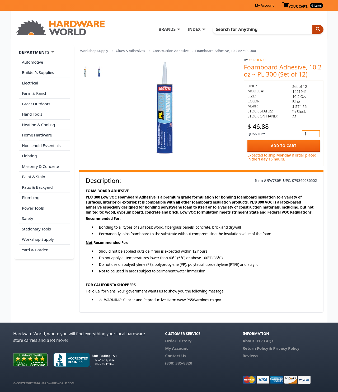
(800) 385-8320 (178, 363)
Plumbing (30, 197)
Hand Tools (32, 114)
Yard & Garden (35, 249)
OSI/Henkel (258, 60)
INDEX (194, 29)
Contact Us (175, 355)
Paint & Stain (33, 176)
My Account (264, 5)
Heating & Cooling (38, 124)
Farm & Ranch (35, 93)
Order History (178, 340)
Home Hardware (37, 135)
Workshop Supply (94, 50)
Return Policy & (257, 348)
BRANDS (167, 29)
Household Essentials (41, 145)
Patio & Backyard (37, 187)
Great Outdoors (36, 103)
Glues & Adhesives (130, 50)
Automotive (32, 62)
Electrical (30, 83)
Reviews (250, 355)
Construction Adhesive (171, 50)
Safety (27, 218)
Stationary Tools (36, 229)
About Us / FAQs (257, 340)
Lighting (29, 155)
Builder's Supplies (38, 72)
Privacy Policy (286, 348)
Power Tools (33, 208)
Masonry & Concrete (40, 166)
